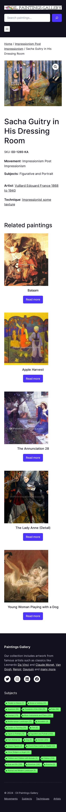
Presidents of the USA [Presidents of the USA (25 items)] (34, 709)
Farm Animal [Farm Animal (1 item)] (14, 740)
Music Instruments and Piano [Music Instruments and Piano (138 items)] (37, 715)
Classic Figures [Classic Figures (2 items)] (15, 746)
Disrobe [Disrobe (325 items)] (42, 740)
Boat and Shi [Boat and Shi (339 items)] (15, 764)
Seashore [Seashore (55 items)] (13, 709)
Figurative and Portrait (36, 174)
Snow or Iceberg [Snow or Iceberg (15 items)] (38, 703)
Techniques (42, 798)
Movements (11, 798)
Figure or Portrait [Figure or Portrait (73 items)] (16, 734)
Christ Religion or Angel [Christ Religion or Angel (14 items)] (19, 752)
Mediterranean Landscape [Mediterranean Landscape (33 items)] (20, 721)
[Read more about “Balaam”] (33, 299)
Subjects (27, 798)
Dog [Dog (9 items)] (29, 740)
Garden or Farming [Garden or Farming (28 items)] (17, 728)
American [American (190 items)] (34, 764)
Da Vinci (23, 664)
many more (47, 669)
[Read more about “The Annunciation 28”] (33, 458)
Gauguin (28, 669)
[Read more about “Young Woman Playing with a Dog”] (33, 616)
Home (8, 44)
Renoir (17, 669)
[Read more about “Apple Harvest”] (33, 378)
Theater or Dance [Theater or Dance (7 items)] (16, 703)
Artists (57, 798)
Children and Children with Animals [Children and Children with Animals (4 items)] (22, 758)
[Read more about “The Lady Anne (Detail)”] (33, 537)
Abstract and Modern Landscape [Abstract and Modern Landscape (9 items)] (22, 771)
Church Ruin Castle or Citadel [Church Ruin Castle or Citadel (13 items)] (41, 746)
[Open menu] (7, 29)
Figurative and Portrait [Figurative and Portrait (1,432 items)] (41, 734)
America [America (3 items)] (50, 764)
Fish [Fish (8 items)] (35, 728)
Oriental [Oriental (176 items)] (13, 715)
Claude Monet (45, 664)
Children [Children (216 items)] (48, 758)
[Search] (57, 18)
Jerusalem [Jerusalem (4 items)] (42, 721)
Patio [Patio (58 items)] (55, 709)
